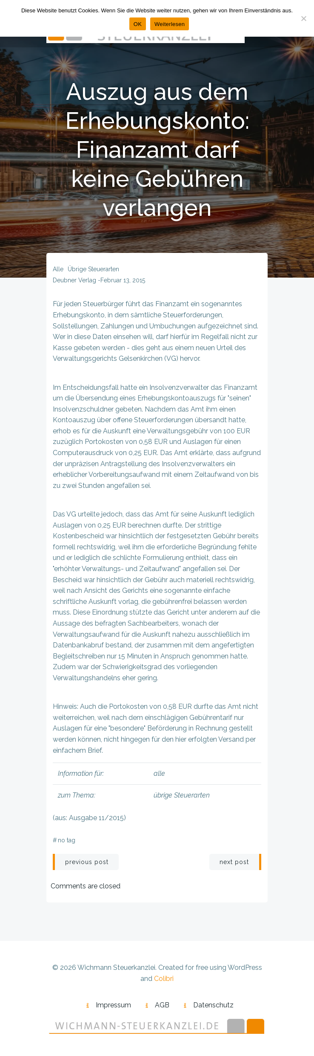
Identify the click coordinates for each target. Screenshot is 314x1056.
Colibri (164, 979)
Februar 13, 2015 (122, 280)
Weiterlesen (169, 24)
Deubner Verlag (74, 280)
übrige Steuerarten (93, 269)
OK (138, 24)
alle (58, 269)
